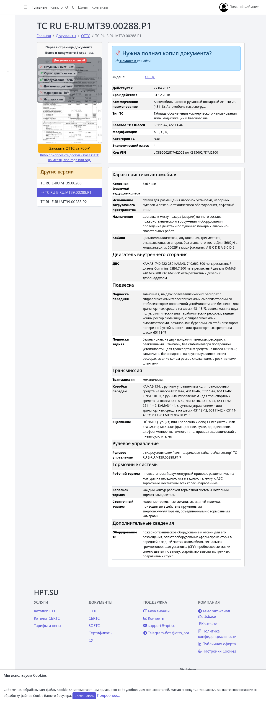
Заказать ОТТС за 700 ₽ (95, 153)
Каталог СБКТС (80, 618)
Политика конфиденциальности (233, 634)
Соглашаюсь (84, 696)
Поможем (150, 61)
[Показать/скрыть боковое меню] (69, 7)
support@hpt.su (181, 625)
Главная (16, 22)
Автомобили (20, 71)
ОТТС (120, 611)
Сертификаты (20, 82)
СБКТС (121, 618)
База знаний (20, 129)
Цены (14, 118)
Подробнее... (108, 695)
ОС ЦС (172, 77)
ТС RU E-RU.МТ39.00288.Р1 (93, 197)
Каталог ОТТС (106, 7)
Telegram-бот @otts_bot (179, 635)
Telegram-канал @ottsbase (230, 614)
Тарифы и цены (80, 625)
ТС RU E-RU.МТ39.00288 (88, 187)
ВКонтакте (224, 623)
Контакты (17, 140)
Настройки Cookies (233, 651)
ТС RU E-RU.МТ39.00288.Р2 (91, 206)
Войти (14, 33)
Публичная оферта (233, 643)
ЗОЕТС (121, 625)
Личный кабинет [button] (239, 7)
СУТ (12, 93)
